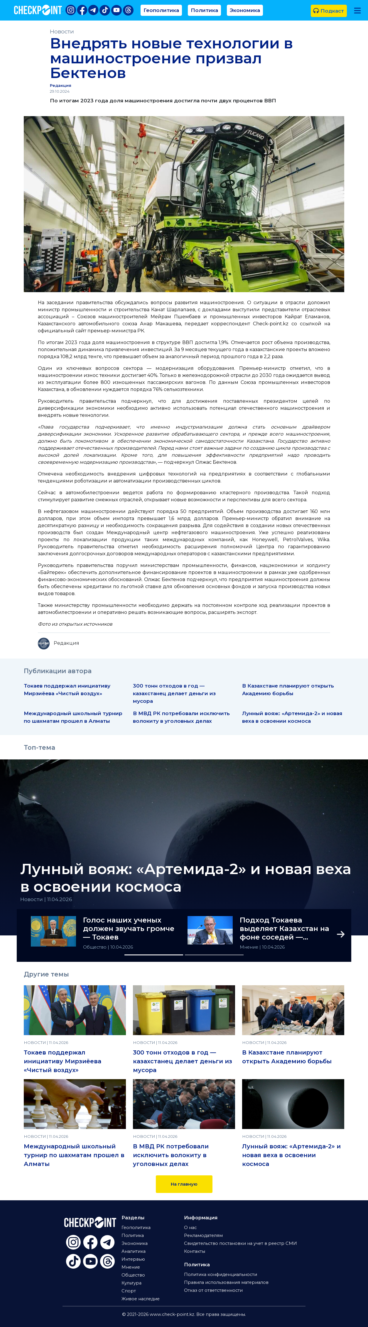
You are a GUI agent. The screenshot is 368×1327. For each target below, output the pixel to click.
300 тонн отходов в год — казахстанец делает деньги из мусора (174, 693)
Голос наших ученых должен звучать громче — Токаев (128, 928)
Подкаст (328, 11)
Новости (62, 31)
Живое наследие (140, 1298)
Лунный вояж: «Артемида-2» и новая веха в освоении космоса (185, 878)
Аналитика (133, 1251)
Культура (131, 1283)
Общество (95, 947)
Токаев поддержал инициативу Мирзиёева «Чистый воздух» (62, 1061)
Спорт (128, 1291)
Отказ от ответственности (213, 1290)
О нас (190, 1227)
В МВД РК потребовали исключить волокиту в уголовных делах (171, 1155)
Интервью (133, 1259)
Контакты (194, 1251)
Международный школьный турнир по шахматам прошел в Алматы (74, 1155)
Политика (204, 10)
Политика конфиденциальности (220, 1274)
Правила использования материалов (226, 1282)
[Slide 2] (214, 955)
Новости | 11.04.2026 (46, 899)
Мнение (249, 947)
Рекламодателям (203, 1235)
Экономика (245, 10)
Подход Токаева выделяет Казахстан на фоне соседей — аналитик (284, 928)
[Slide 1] (153, 955)
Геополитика (161, 10)
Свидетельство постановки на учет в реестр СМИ (240, 1243)
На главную (184, 1184)
